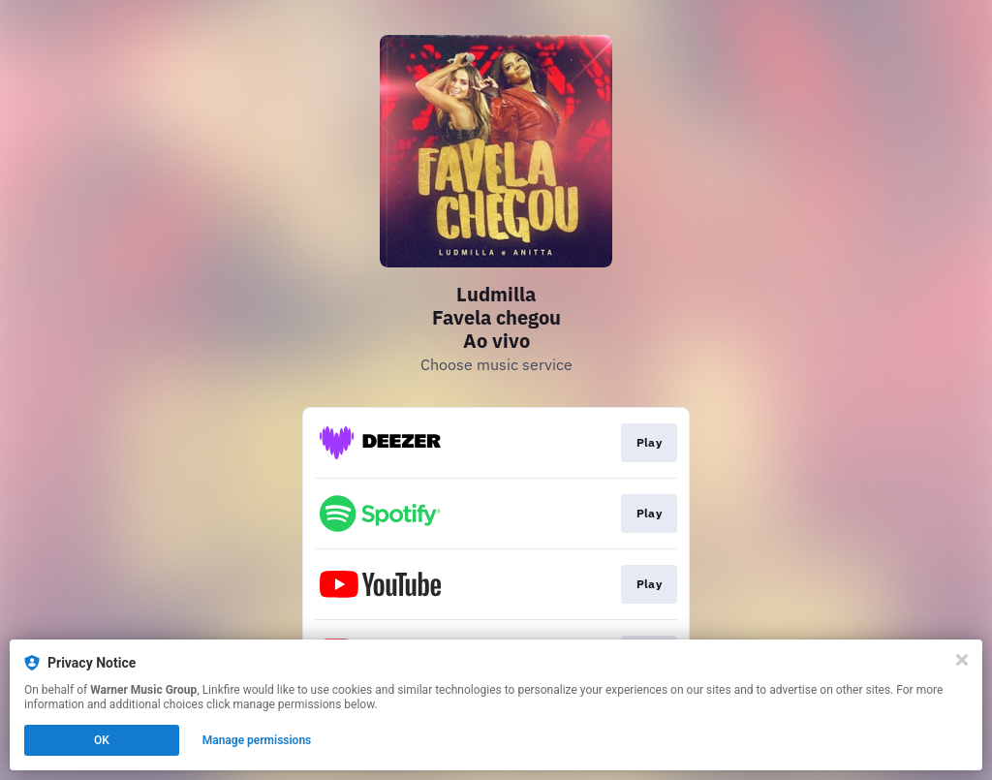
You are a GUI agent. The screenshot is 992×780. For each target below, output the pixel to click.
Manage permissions (257, 740)
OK (101, 740)
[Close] (961, 659)
